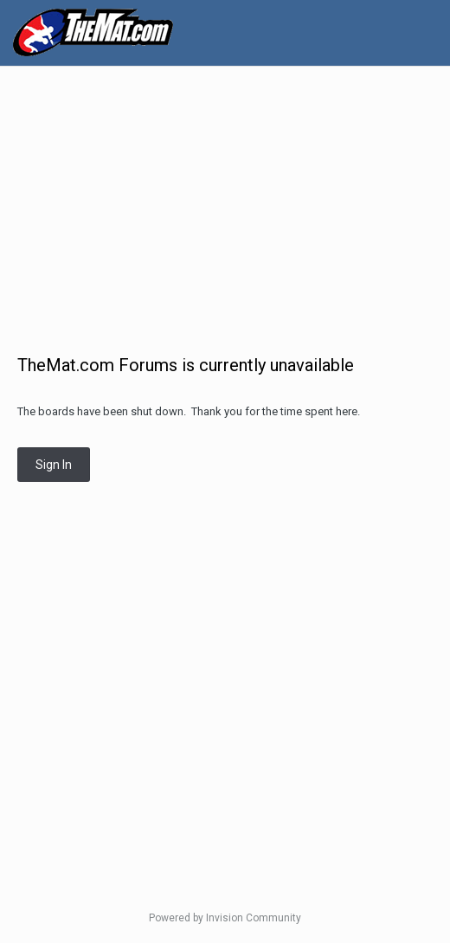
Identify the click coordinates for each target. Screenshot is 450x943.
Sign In (53, 465)
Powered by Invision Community (225, 918)
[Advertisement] (229, 201)
